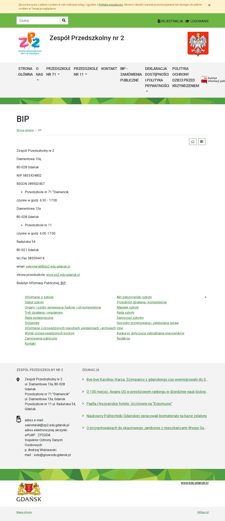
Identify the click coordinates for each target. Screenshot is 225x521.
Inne (120, 328)
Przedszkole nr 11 (86, 71)
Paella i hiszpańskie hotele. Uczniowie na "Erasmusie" (129, 404)
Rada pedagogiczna (39, 318)
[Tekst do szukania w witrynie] (38, 20)
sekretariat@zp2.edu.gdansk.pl (48, 266)
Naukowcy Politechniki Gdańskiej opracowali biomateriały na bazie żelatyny (147, 416)
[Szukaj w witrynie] (64, 20)
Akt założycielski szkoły (134, 297)
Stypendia (32, 323)
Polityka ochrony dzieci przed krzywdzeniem (185, 77)
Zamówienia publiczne (41, 338)
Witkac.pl (203, 512)
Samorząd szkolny (130, 318)
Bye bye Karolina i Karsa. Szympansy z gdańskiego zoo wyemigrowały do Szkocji (147, 379)
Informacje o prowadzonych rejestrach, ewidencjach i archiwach (70, 328)
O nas (39, 71)
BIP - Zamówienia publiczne (131, 74)
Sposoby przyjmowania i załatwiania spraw (148, 323)
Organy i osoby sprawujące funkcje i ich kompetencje (63, 307)
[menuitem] (39, 80)
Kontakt (109, 68)
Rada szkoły (126, 313)
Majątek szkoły (128, 307)
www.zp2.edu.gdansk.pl (63, 275)
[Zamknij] (209, 5)
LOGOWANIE (197, 21)
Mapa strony (24, 512)
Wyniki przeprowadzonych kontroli (49, 333)
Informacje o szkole (39, 297)
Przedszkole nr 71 (58, 71)
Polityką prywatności (111, 4)
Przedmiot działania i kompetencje (142, 302)
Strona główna (25, 71)
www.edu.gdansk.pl (194, 483)
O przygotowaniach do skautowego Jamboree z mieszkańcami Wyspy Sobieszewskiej (147, 428)
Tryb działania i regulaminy (44, 313)
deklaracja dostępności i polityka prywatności (157, 77)
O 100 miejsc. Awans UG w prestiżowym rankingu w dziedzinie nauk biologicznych (147, 392)
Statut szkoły (34, 302)
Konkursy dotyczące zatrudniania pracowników (150, 333)
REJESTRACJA (171, 21)
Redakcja (123, 338)
